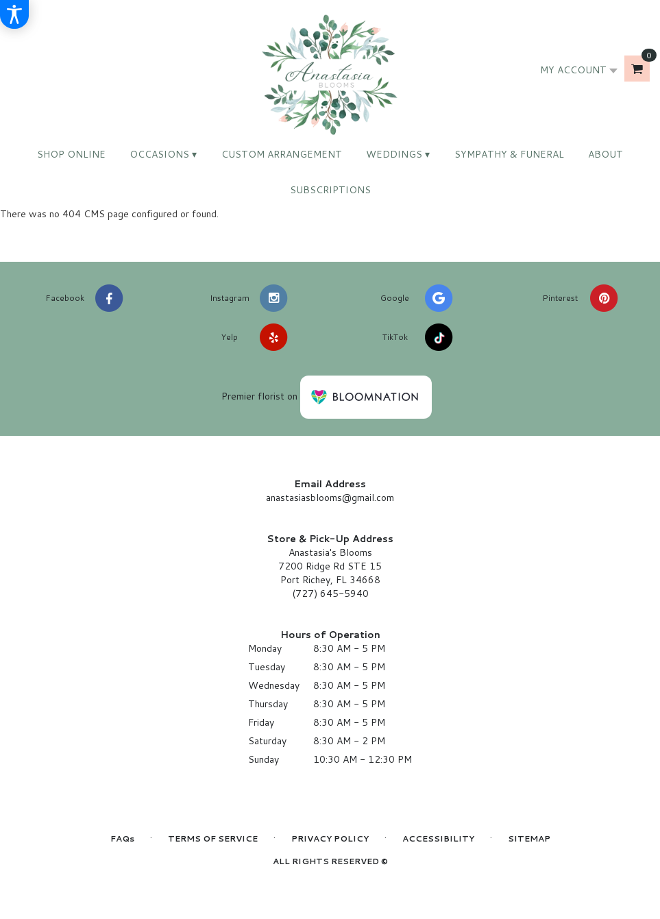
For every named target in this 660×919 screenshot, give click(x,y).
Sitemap (529, 838)
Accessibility (438, 838)
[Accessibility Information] (14, 14)
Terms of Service (213, 838)
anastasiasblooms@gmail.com (330, 497)
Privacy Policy (330, 838)
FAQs (122, 838)
